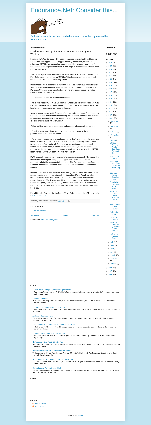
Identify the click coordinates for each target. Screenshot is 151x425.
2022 (111, 76)
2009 (111, 118)
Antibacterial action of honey (43, 316)
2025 (111, 66)
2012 (111, 108)
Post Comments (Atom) (49, 220)
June (113, 245)
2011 (111, 112)
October (114, 131)
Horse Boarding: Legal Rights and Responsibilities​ (52, 290)
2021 (111, 79)
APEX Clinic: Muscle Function (115, 207)
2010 (111, 115)
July (112, 242)
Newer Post (35, 216)
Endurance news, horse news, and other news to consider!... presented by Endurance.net (69, 36)
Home (65, 216)
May (112, 248)
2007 (111, 271)
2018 (111, 89)
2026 (111, 63)
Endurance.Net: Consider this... (74, 10)
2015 (111, 98)
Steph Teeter (39, 406)
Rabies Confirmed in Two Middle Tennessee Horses (52, 351)
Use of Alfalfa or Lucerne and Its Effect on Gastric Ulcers (53, 359)
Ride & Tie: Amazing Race (114, 236)
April (112, 252)
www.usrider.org (39, 196)
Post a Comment (39, 211)
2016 (111, 95)
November (114, 126)
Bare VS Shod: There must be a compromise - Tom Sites (54, 325)
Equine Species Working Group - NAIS (47, 368)
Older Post (95, 216)
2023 (111, 72)
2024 (111, 69)
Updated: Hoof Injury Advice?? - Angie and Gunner (52, 307)
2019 (111, 86)
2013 (111, 105)
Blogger (80, 415)
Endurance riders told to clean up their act (49, 333)
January (114, 264)
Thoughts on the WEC (41, 298)
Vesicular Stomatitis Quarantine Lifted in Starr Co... (115, 227)
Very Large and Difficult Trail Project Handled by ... (115, 166)
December (114, 121)
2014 (111, 102)
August (113, 140)
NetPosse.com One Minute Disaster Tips (48, 342)
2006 (111, 274)
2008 (111, 268)
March (113, 255)
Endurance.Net (40, 403)
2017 (111, 92)
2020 (111, 82)
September (115, 135)
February (114, 258)
